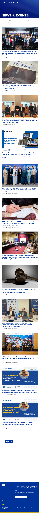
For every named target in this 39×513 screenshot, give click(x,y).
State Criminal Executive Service (10, 41)
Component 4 (13, 54)
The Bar (4, 33)
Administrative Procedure (20, 46)
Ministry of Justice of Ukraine (9, 36)
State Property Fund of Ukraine (10, 44)
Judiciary (14, 20)
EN (2, 500)
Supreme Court (32, 23)
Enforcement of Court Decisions (21, 28)
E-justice (11, 23)
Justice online (21, 36)
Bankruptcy (14, 26)
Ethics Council (23, 23)
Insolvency (21, 26)
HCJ (27, 36)
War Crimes (28, 26)
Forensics (10, 33)
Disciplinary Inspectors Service (21, 49)
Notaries (17, 33)
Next (8, 474)
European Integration (8, 46)
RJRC (17, 23)
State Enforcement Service (19, 31)
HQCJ (32, 36)
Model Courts (6, 26)
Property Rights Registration (27, 33)
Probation (5, 23)
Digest (20, 41)
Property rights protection (24, 20)
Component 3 (5, 54)
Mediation (5, 39)
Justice (8, 20)
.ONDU (34, 507)
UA (5, 500)
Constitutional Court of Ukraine (16, 39)
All (3, 20)
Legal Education (23, 44)
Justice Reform (31, 31)
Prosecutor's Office (7, 28)
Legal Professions (7, 31)
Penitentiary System (7, 49)
